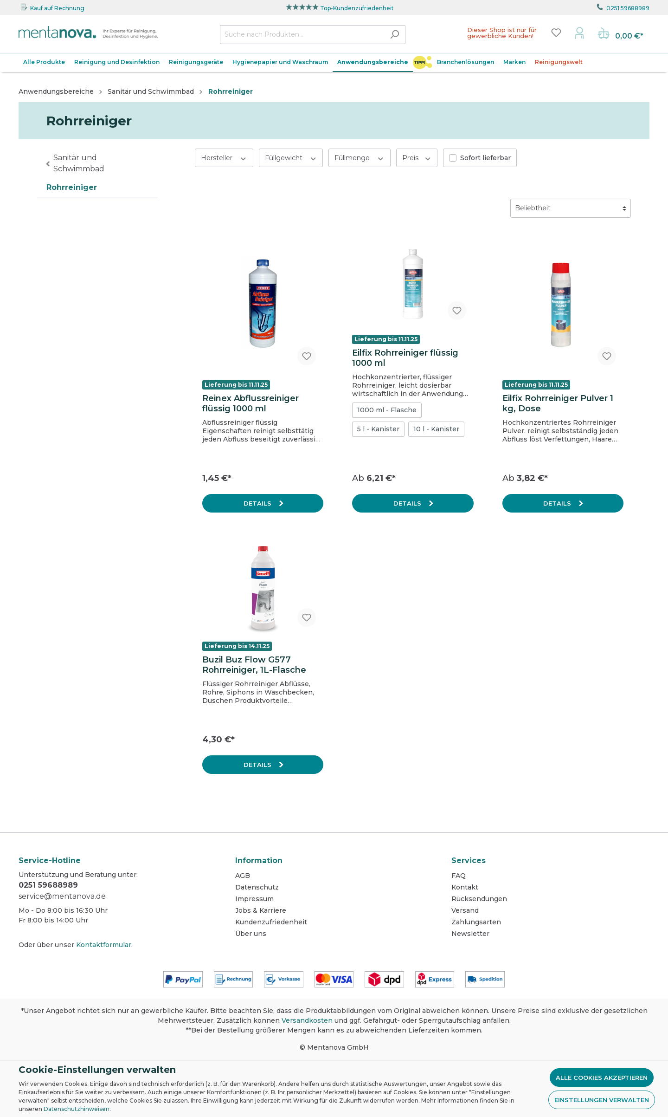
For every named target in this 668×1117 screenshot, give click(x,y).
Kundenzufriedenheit (271, 922)
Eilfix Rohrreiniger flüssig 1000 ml (405, 358)
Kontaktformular (103, 945)
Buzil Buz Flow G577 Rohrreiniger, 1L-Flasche (254, 665)
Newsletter (470, 933)
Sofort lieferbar (485, 158)
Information (259, 860)
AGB (242, 875)
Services (468, 860)
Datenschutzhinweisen (76, 1108)
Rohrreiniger (71, 187)
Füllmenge (359, 157)
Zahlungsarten (476, 922)
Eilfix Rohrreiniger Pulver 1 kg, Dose (557, 403)
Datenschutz (257, 887)
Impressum (254, 899)
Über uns (250, 933)
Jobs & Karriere (260, 910)
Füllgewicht (291, 157)
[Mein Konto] (579, 32)
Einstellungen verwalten (601, 1100)
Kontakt (464, 887)
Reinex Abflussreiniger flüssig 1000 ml (250, 403)
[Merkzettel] (556, 32)
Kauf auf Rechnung (57, 8)
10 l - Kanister (436, 429)
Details (258, 503)
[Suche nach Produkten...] (302, 34)
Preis (417, 157)
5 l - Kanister (378, 429)
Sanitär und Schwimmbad (78, 163)
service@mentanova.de (62, 896)
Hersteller (224, 157)
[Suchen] (394, 34)
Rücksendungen (479, 899)
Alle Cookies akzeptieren (602, 1077)
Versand (465, 910)
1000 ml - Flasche (387, 410)
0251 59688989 (627, 8)
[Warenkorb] (620, 34)
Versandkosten (307, 1020)
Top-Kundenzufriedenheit (357, 8)
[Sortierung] (570, 208)
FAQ (458, 875)
